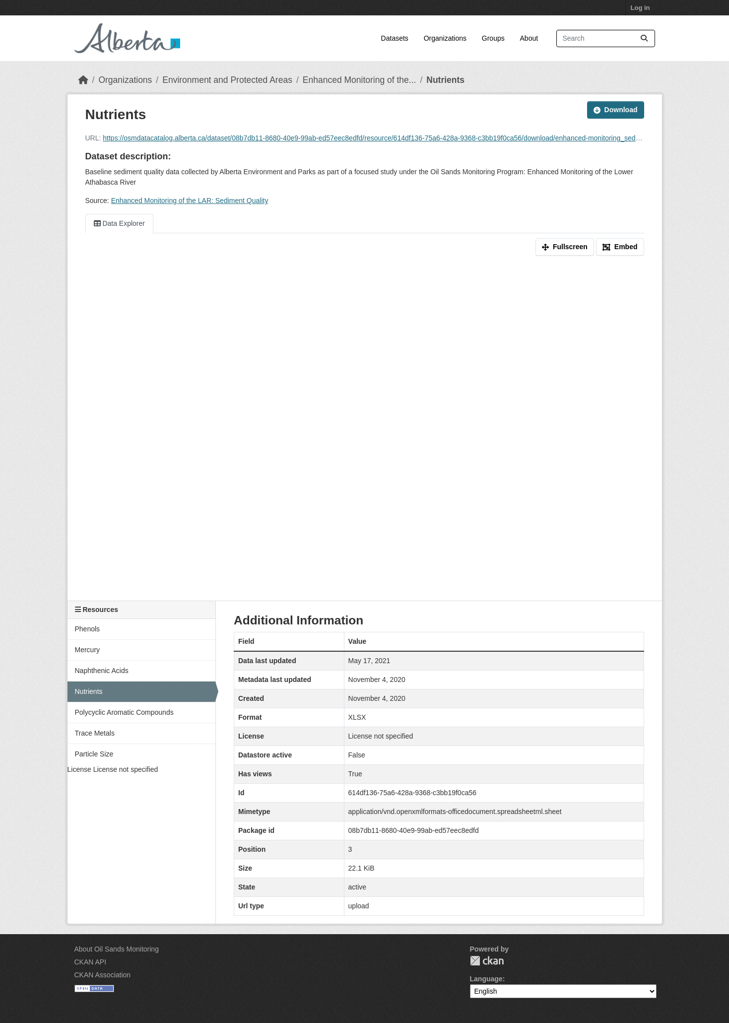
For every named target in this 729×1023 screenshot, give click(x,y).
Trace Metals (95, 733)
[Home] (83, 80)
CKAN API (90, 962)
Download (616, 110)
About (529, 38)
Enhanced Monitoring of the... (359, 80)
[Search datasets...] (605, 38)
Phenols (87, 629)
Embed (620, 247)
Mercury (87, 650)
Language (486, 979)
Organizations (445, 38)
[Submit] (644, 38)
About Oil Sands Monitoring (116, 949)
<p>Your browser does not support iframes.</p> (364, 436)
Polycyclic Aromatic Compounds (124, 712)
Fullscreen (565, 247)
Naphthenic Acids (102, 671)
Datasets (394, 38)
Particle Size (94, 754)
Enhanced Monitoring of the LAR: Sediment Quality (189, 201)
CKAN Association (102, 975)
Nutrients (445, 80)
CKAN (487, 960)
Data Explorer (119, 223)
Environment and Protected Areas (227, 80)
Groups (493, 38)
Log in (640, 7)
